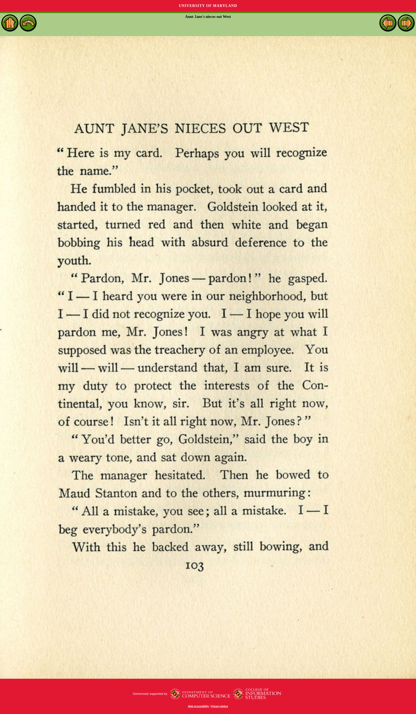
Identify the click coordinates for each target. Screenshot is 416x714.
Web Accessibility (198, 706)
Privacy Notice (219, 706)
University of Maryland (208, 6)
